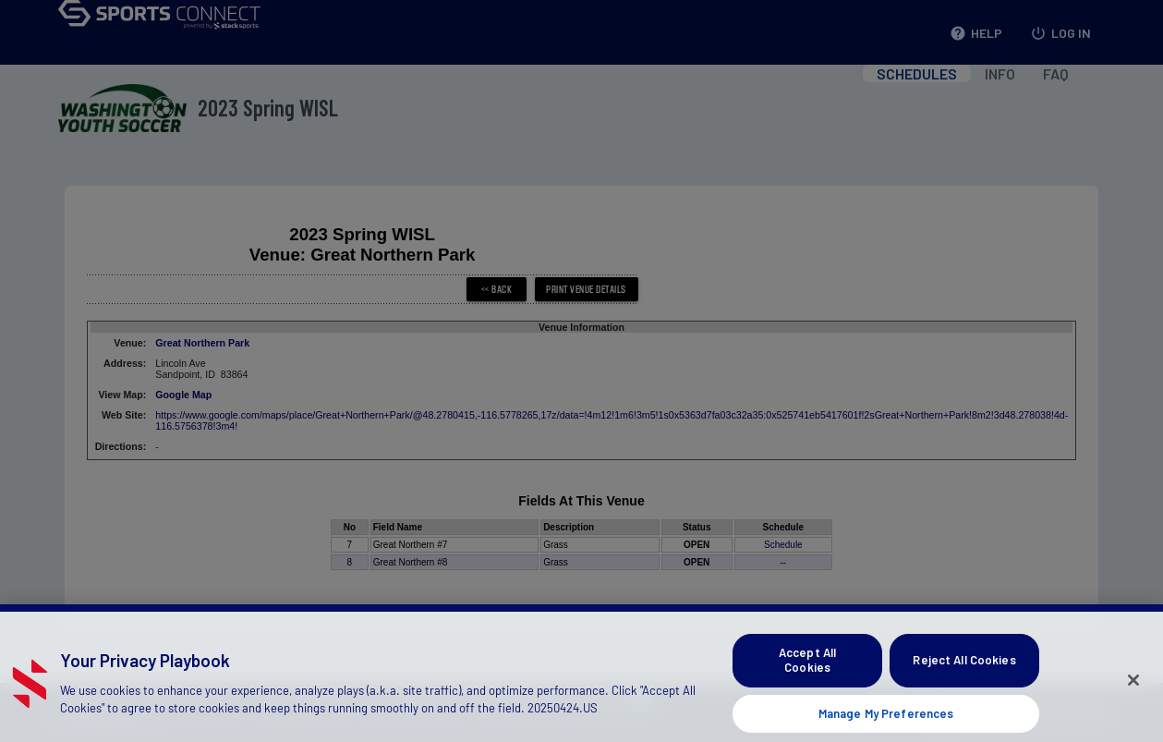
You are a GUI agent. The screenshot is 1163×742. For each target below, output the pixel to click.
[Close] (1133, 691)
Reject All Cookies (964, 670)
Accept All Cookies (807, 671)
